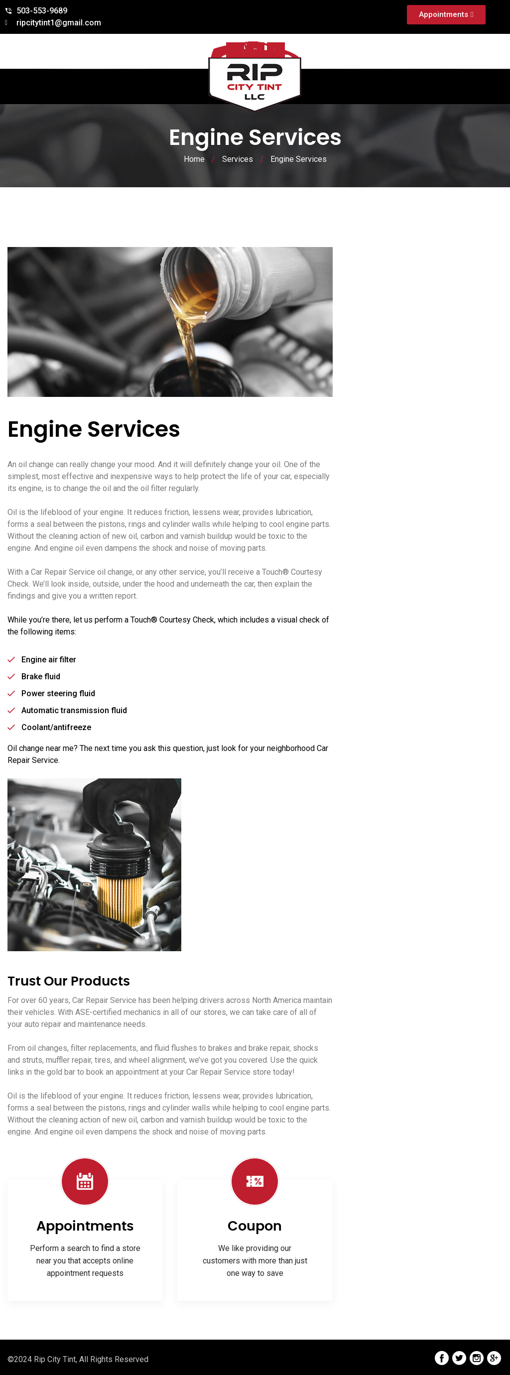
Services (237, 159)
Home (194, 159)
